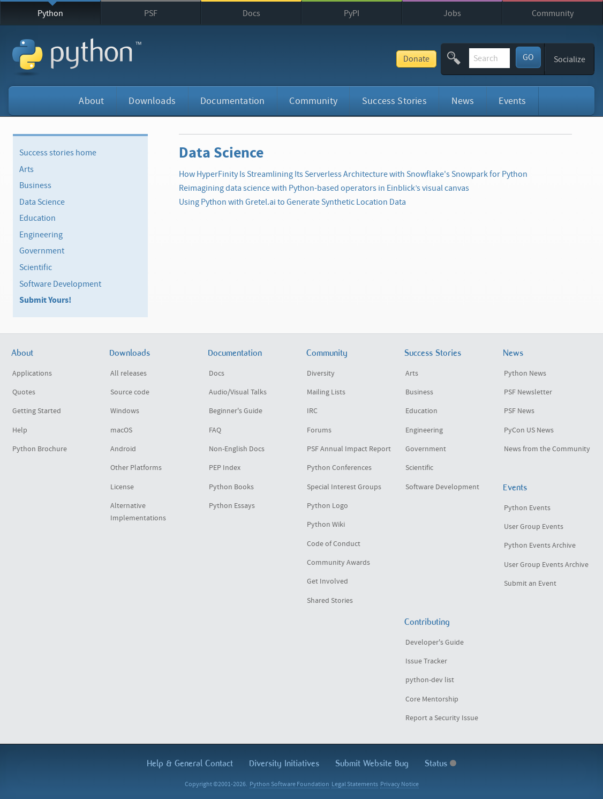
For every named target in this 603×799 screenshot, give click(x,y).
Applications (32, 373)
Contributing (427, 622)
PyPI (351, 13)
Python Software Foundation (289, 784)
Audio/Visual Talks (238, 392)
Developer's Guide (434, 642)
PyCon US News (529, 430)
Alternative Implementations (138, 512)
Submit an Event (530, 583)
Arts (26, 169)
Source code (129, 392)
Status (440, 763)
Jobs (452, 13)
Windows (124, 411)
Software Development (60, 283)
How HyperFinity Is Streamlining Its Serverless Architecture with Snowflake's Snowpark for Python (353, 174)
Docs (251, 13)
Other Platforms (136, 468)
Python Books (231, 487)
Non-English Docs (237, 449)
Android (123, 449)
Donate (337, 59)
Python (50, 13)
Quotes (23, 392)
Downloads (152, 101)
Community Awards (338, 562)
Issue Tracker (426, 661)
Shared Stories (330, 600)
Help (19, 430)
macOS (121, 430)
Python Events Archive (540, 545)
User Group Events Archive (546, 565)
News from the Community (547, 449)
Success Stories (394, 101)
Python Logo (327, 506)
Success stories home (57, 153)
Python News (525, 373)
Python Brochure (39, 449)
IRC (312, 411)
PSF (150, 13)
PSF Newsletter (528, 392)
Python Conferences (339, 468)
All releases (128, 373)
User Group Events (533, 526)
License (122, 487)
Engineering (41, 235)
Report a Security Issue (441, 718)
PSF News (519, 411)
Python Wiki (326, 524)
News (462, 101)
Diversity (321, 373)
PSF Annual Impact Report (349, 449)
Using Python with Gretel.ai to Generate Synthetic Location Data (292, 202)
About (91, 101)
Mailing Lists (326, 392)
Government (41, 251)
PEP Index (224, 468)
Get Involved (327, 581)
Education (37, 218)
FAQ (215, 430)
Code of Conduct (333, 544)
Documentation (232, 101)
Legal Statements (354, 784)
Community (553, 13)
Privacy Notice (399, 784)
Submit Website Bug (372, 763)
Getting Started (36, 411)
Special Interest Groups (344, 487)
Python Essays (232, 506)
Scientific (35, 267)
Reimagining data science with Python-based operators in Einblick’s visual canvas (324, 188)
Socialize (569, 59)
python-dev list (429, 680)
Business (35, 185)
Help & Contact (190, 763)
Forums (319, 430)
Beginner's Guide (235, 411)
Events (512, 101)
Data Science (42, 202)
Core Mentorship (431, 699)
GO (528, 57)
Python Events (527, 508)
